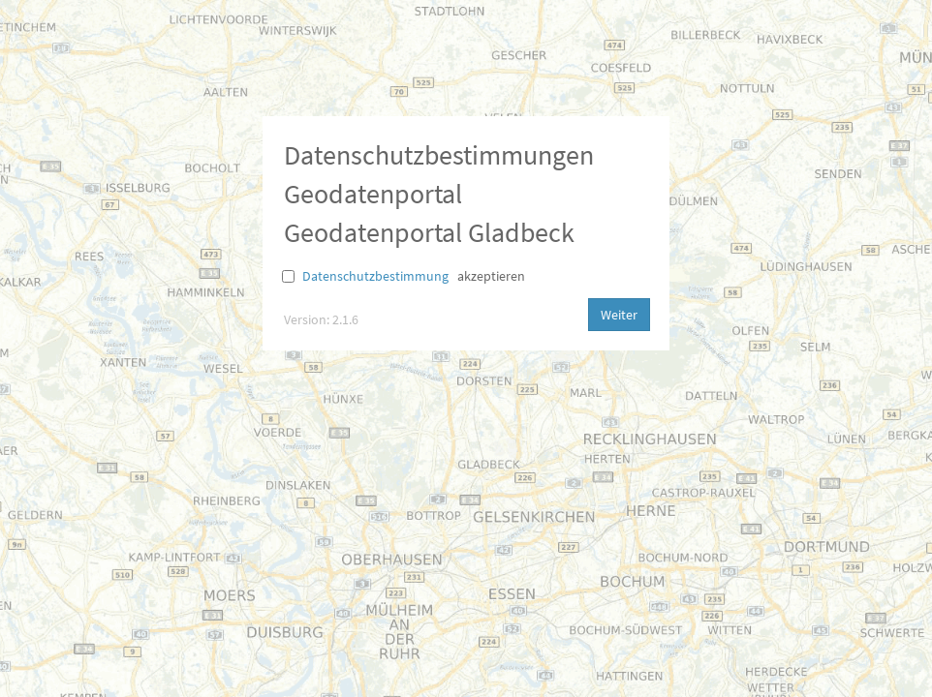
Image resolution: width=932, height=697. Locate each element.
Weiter (619, 314)
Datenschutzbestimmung (375, 276)
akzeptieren (491, 276)
